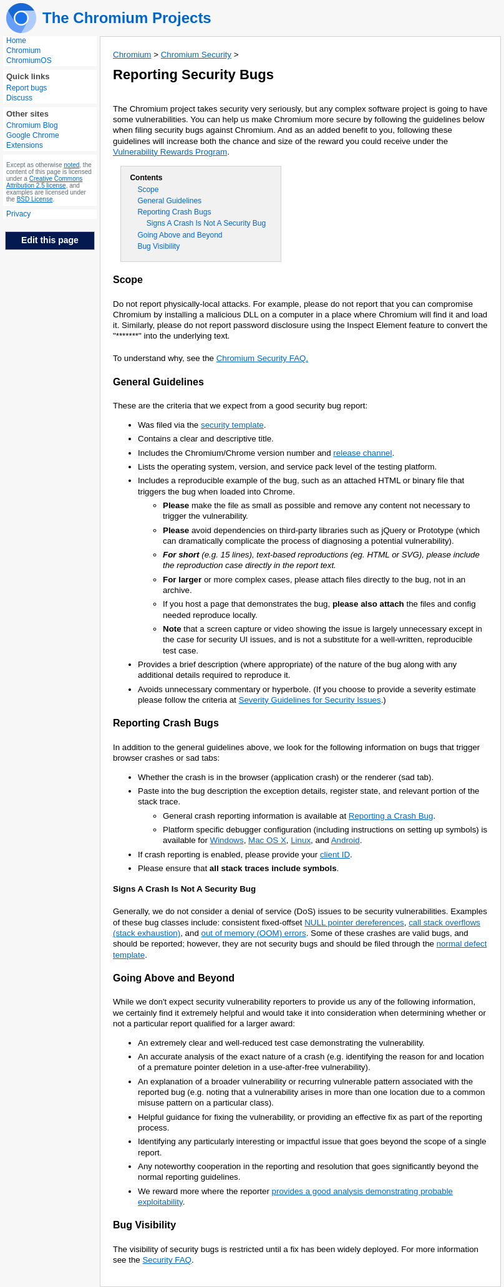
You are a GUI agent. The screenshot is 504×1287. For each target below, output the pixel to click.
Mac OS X (267, 840)
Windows (227, 840)
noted (71, 164)
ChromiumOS (29, 60)
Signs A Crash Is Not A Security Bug (206, 223)
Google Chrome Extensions (32, 140)
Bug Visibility (158, 246)
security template (232, 425)
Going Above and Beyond (179, 235)
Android (345, 840)
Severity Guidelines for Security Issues (310, 700)
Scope (147, 189)
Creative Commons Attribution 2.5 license (44, 182)
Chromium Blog (32, 125)
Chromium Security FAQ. (262, 358)
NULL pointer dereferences (354, 922)
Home (16, 40)
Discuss (19, 98)
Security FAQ (166, 1260)
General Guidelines (169, 200)
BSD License (35, 199)
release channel (362, 453)
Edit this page (50, 240)
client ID (335, 854)
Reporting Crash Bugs (174, 212)
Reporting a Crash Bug (391, 816)
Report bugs (26, 88)
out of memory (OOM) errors (253, 933)
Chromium (23, 50)
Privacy (18, 214)
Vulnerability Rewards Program (170, 152)
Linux (301, 840)
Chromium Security (196, 54)
